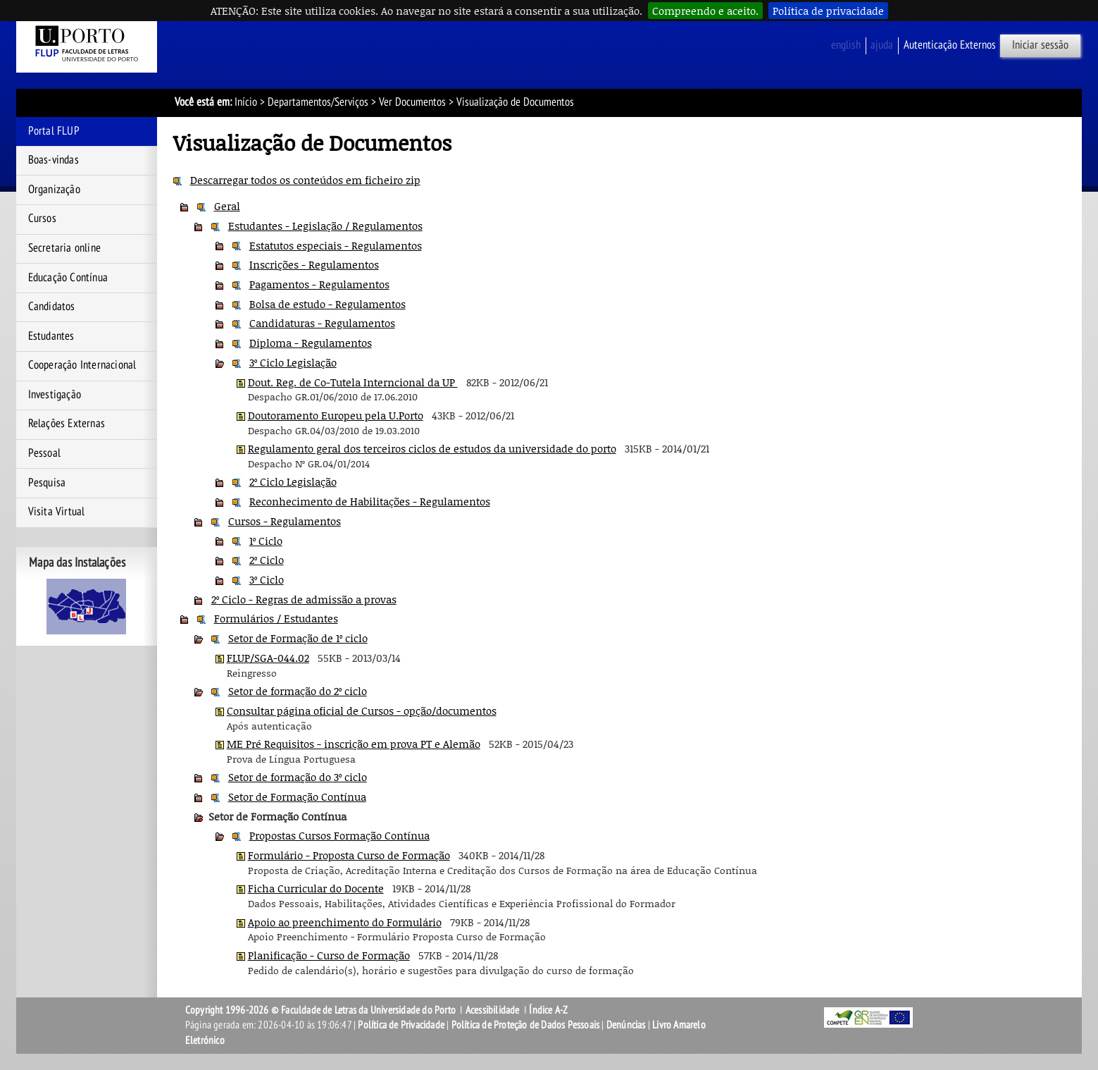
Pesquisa (47, 483)
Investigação (54, 395)
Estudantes (51, 336)
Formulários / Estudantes (276, 618)
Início (246, 102)
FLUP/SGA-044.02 (268, 658)
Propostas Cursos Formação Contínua (339, 835)
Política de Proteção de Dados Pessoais (525, 1025)
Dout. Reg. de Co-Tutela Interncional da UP (353, 382)
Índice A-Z (548, 1010)
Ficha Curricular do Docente (316, 888)
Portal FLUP (54, 131)
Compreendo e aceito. (705, 11)
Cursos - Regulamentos (284, 521)
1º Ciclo (265, 541)
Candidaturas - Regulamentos (322, 323)
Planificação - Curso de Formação (329, 955)
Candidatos (51, 307)
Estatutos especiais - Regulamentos (335, 245)
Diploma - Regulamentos (310, 343)
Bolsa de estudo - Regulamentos (327, 304)
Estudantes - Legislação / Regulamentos (325, 226)
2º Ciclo (266, 560)
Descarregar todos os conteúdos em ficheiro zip (305, 180)
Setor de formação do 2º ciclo (297, 691)
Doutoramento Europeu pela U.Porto (335, 415)
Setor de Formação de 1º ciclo (298, 638)
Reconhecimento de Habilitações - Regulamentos (369, 501)
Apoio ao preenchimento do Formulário (345, 922)
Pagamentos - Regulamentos (319, 284)
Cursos (42, 218)
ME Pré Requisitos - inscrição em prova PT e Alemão (353, 744)
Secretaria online (64, 248)
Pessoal (44, 453)
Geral (227, 206)
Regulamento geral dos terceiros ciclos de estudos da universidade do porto (432, 448)
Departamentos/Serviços (318, 102)
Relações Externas (66, 424)
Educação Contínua (68, 278)
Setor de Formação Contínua (297, 796)
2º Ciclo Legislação (293, 481)
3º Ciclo (266, 579)
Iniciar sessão (1040, 45)
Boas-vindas (53, 160)
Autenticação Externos (950, 45)
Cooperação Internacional (82, 365)
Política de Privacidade (401, 1025)
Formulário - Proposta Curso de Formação (349, 855)
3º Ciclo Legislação (293, 362)
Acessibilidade (493, 1010)
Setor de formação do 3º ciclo (297, 777)
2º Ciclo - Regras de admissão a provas (304, 599)
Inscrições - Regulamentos (314, 264)
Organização (54, 190)
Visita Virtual (56, 512)
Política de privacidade (828, 11)
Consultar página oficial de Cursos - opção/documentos (362, 710)
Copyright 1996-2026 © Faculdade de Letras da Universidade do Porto (321, 1010)
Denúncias (626, 1025)
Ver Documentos (412, 102)
